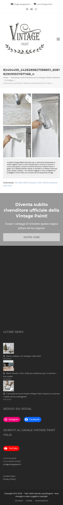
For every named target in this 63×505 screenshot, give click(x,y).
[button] (58, 39)
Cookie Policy (9, 476)
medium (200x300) (38, 182)
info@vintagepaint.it (21, 4)
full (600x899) (21, 182)
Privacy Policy (9, 479)
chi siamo (19, 501)
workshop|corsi (41, 501)
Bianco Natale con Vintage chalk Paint (23, 356)
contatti (29, 501)
